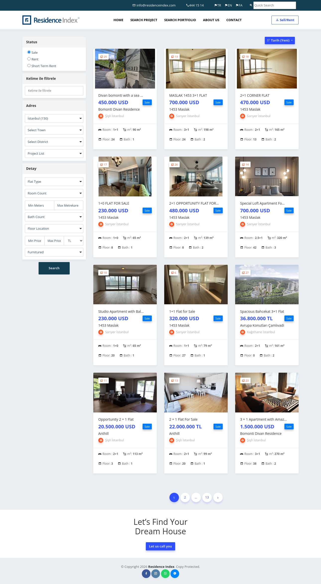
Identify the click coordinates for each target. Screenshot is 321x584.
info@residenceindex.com (153, 5)
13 (207, 497)
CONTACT (234, 20)
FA (238, 5)
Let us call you (160, 546)
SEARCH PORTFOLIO (180, 20)
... (196, 497)
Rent (32, 59)
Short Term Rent (41, 66)
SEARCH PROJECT (143, 20)
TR (217, 5)
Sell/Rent (285, 20)
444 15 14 (195, 5)
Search (54, 268)
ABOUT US (211, 20)
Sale (32, 52)
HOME (118, 20)
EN (228, 5)
